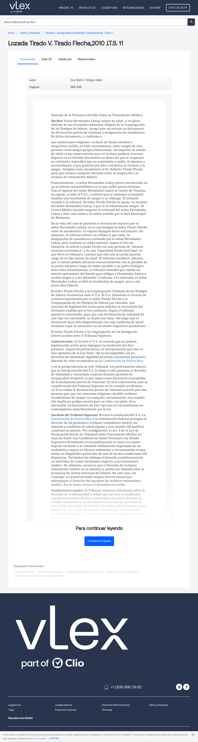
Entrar (155, 7)
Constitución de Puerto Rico (122, 361)
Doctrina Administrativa (116, 704)
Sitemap (107, 709)
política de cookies (36, 738)
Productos (87, 7)
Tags (11, 709)
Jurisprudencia (63, 704)
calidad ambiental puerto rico (85, 571)
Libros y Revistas (158, 704)
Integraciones (133, 7)
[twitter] (179, 687)
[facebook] (186, 687)
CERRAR (192, 735)
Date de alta (178, 7)
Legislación (14, 704)
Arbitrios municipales (50, 571)
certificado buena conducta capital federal (38, 575)
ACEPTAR (54, 738)
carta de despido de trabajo (122, 571)
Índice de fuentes (65, 709)
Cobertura (109, 7)
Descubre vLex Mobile (20, 718)
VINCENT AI (66, 7)
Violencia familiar (24, 571)
